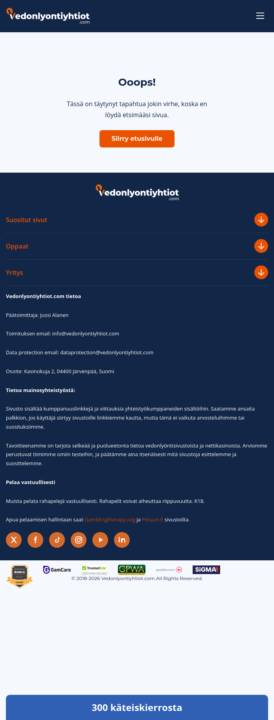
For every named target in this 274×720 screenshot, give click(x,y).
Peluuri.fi (152, 519)
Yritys (137, 272)
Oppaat (137, 246)
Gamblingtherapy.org (110, 519)
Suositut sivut (137, 219)
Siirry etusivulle (137, 138)
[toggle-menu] (260, 16)
